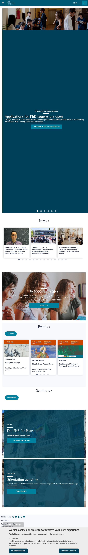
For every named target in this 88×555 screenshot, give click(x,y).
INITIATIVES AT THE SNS (21, 440)
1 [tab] (37, 211)
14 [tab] (66, 260)
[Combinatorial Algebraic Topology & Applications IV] (70, 355)
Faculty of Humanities (8, 523)
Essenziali (14, 539)
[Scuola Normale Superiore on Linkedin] (18, 516)
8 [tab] (44, 260)
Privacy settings (13, 525)
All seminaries (11, 397)
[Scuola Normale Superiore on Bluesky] (16, 516)
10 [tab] (51, 260)
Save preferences (18, 551)
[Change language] (79, 3)
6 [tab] (55, 211)
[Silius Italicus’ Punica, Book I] (43, 357)
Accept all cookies (68, 551)
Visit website (21, 491)
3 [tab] (44, 211)
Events (44, 327)
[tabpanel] (16, 244)
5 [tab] (52, 211)
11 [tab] (55, 260)
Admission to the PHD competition (46, 127)
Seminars (44, 390)
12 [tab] (58, 260)
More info (44, 305)
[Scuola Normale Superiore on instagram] (13, 516)
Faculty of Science (7, 526)
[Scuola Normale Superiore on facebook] (21, 516)
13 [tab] (62, 260)
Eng (75, 3)
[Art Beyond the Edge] (16, 357)
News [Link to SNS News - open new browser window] (44, 221)
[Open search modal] (84, 3)
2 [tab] (41, 211)
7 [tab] (40, 260)
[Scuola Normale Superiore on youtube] (24, 516)
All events (11, 334)
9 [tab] (48, 260)
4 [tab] (48, 211)
